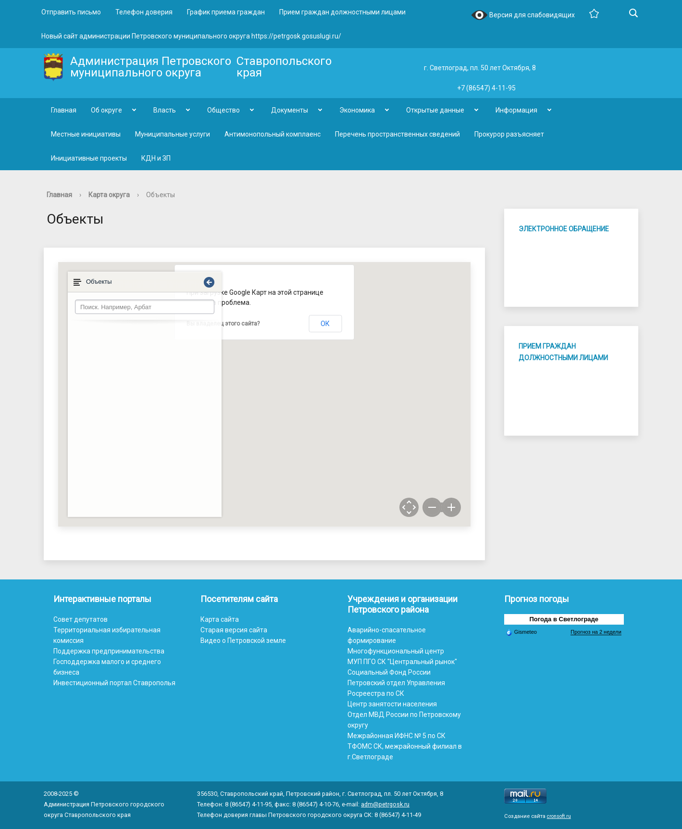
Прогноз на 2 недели (595, 632)
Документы (289, 110)
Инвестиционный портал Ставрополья (114, 683)
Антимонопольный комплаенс (272, 134)
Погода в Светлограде (564, 619)
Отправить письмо (71, 12)
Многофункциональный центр (395, 651)
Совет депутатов (80, 619)
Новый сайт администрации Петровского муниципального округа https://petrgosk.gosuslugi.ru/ (191, 36)
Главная (63, 110)
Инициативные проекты (89, 158)
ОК (325, 323)
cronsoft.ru (559, 816)
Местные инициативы (86, 134)
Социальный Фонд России (389, 672)
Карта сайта (219, 619)
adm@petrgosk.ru (385, 804)
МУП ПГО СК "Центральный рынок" (402, 662)
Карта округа (109, 195)
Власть (164, 110)
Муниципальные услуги (172, 134)
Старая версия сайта (233, 630)
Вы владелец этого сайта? (223, 323)
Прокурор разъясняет (509, 134)
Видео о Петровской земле (243, 640)
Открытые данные (435, 110)
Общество (223, 110)
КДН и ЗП (156, 158)
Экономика (357, 110)
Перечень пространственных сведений (397, 134)
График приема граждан (226, 12)
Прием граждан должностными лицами (342, 12)
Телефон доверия (144, 12)
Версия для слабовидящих (523, 15)
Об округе (106, 110)
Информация (516, 110)
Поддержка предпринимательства (108, 651)
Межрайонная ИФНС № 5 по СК (396, 736)
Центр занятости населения (392, 704)
